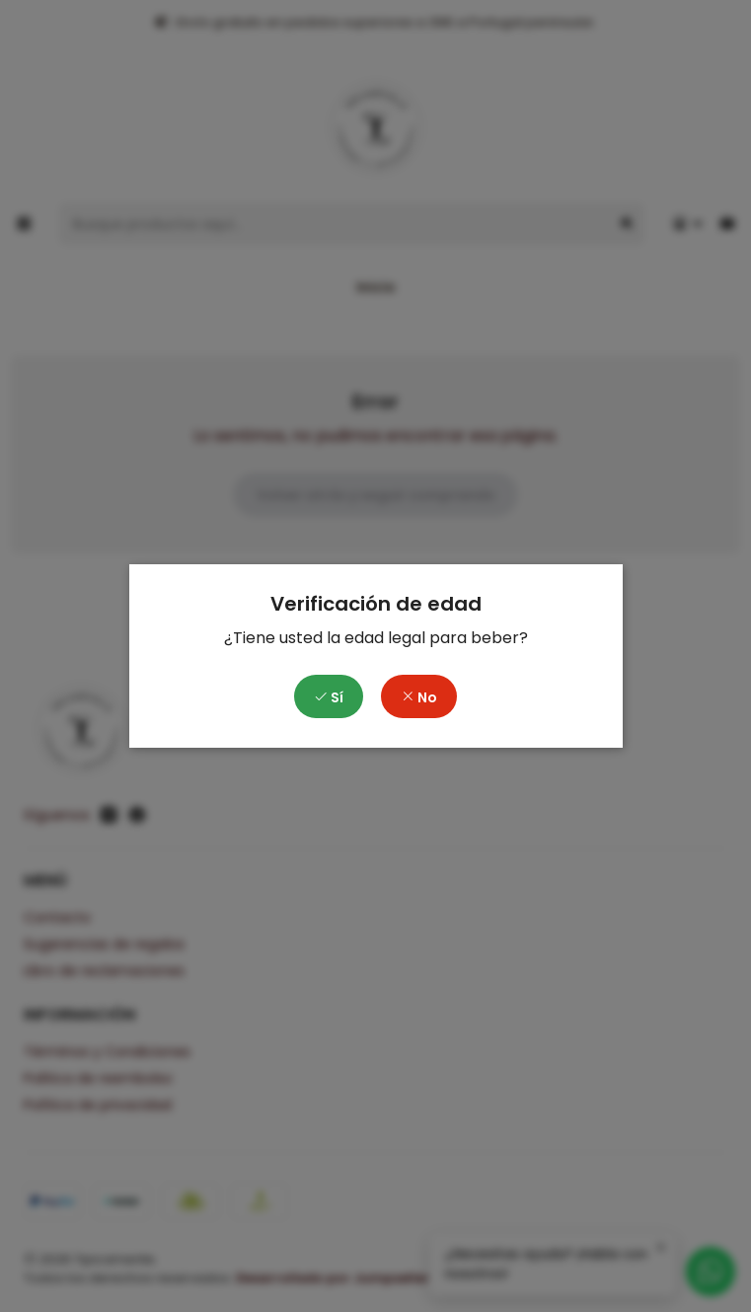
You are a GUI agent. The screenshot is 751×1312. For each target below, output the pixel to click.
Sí (328, 697)
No (419, 697)
